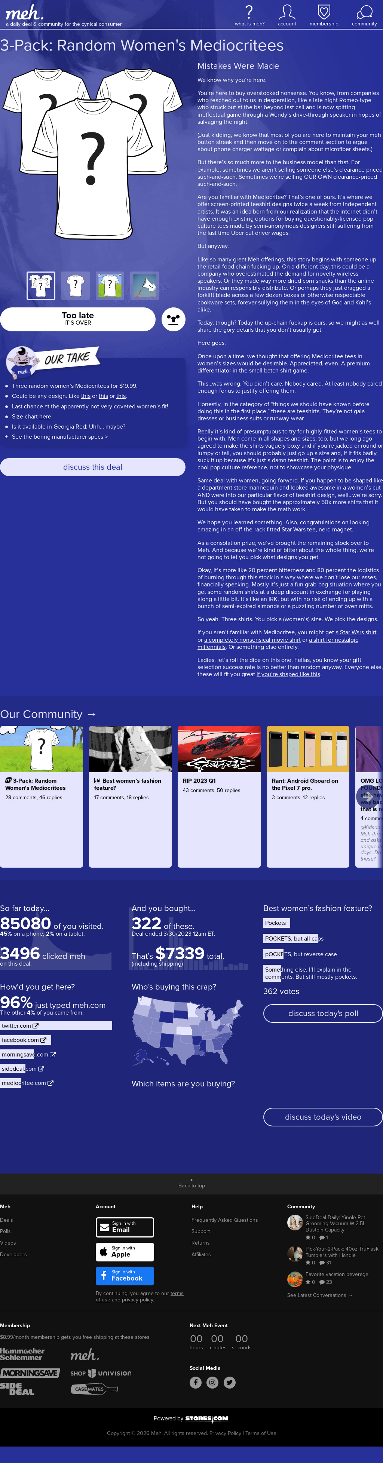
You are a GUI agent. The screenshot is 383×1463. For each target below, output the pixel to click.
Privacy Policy (225, 1433)
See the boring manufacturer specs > (60, 436)
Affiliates (201, 1254)
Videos (8, 1243)
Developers (13, 1254)
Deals (6, 1220)
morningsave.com (29, 1054)
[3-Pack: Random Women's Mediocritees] (41, 817)
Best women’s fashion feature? (317, 908)
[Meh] (24, 11)
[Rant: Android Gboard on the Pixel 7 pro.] (308, 817)
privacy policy (137, 1300)
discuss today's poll (323, 1013)
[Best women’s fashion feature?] (130, 817)
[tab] (41, 286)
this (86, 396)
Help (197, 1207)
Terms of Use (260, 1433)
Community (301, 1207)
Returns (201, 1243)
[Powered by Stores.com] (191, 1420)
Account (106, 1207)
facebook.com (24, 1040)
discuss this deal (92, 467)
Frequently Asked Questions (225, 1220)
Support (201, 1231)
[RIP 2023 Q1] (219, 817)
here (45, 416)
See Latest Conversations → (320, 1295)
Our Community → (49, 714)
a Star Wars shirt (356, 632)
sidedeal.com (23, 1068)
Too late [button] (77, 318)
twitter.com (20, 1025)
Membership (15, 1325)
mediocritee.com (27, 1083)
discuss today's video (323, 1117)
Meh (5, 1207)
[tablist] (93, 285)
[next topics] (368, 797)
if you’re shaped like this (288, 674)
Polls (5, 1231)
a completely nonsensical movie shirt (252, 639)
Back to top (191, 1185)
